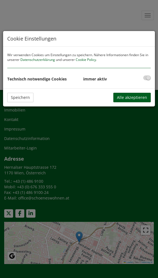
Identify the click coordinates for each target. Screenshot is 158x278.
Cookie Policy (86, 59)
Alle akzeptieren (132, 97)
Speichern (20, 97)
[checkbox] (147, 77)
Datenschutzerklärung (37, 59)
